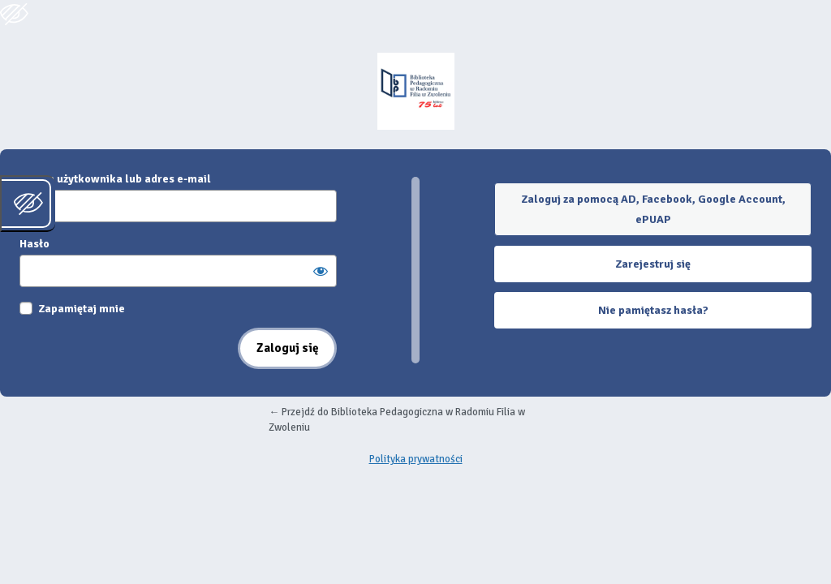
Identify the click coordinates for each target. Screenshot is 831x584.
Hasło (34, 244)
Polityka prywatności (416, 459)
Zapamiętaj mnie (81, 309)
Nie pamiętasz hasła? (653, 310)
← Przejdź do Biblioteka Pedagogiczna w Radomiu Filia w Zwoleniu (397, 420)
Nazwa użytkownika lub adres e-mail (115, 179)
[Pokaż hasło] (320, 271)
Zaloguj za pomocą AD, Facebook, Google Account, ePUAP (653, 209)
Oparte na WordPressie (415, 91)
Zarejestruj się (653, 264)
